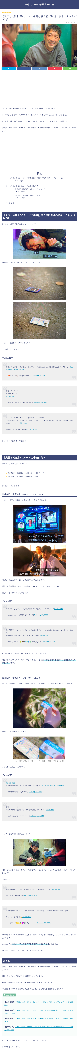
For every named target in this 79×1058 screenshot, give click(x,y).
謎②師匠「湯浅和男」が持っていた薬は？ (29, 195)
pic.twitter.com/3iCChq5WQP (53, 785)
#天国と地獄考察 (19, 369)
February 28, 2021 (39, 375)
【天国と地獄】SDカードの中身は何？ (23, 186)
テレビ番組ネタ (6, 12)
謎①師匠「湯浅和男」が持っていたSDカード (30, 189)
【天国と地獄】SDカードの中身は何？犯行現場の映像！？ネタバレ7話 (36, 178)
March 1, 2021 (31, 429)
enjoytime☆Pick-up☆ (39, 4)
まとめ (11, 203)
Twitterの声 (19, 181)
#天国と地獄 (10, 396)
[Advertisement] (39, 89)
